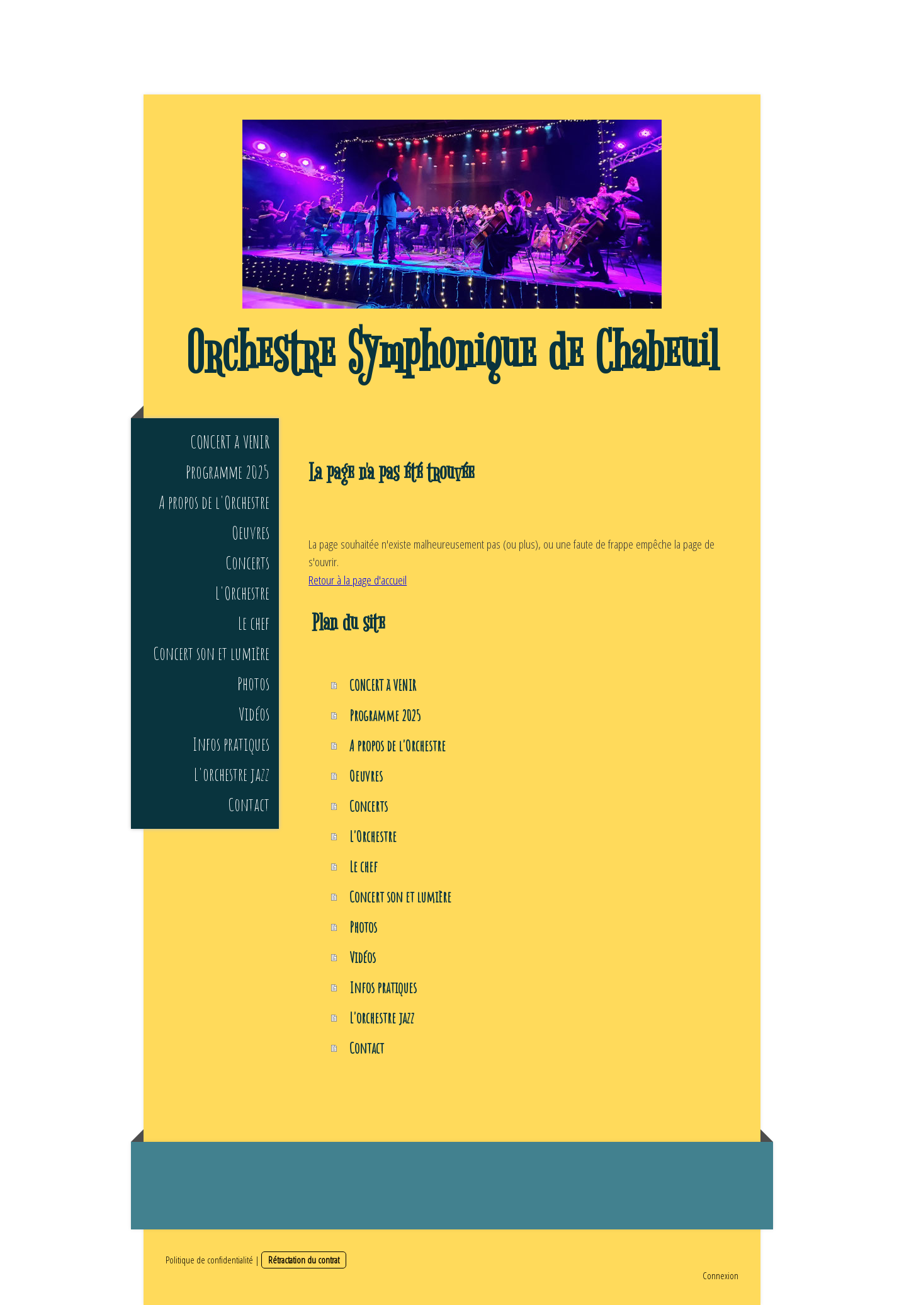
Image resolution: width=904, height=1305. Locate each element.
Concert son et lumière (211, 653)
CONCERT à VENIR (229, 442)
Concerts (247, 563)
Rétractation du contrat (303, 1259)
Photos (253, 684)
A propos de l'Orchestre (214, 502)
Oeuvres (250, 532)
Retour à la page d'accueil (357, 580)
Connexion (720, 1275)
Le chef (253, 623)
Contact (248, 805)
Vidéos (254, 714)
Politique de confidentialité (209, 1259)
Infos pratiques (231, 744)
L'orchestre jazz (231, 774)
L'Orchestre (242, 593)
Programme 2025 (227, 472)
